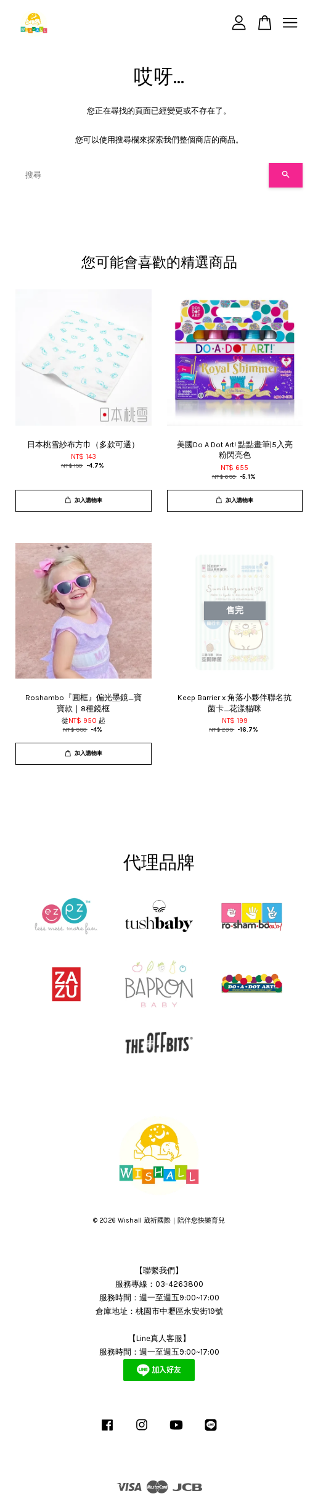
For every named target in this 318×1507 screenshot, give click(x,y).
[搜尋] (142, 175)
